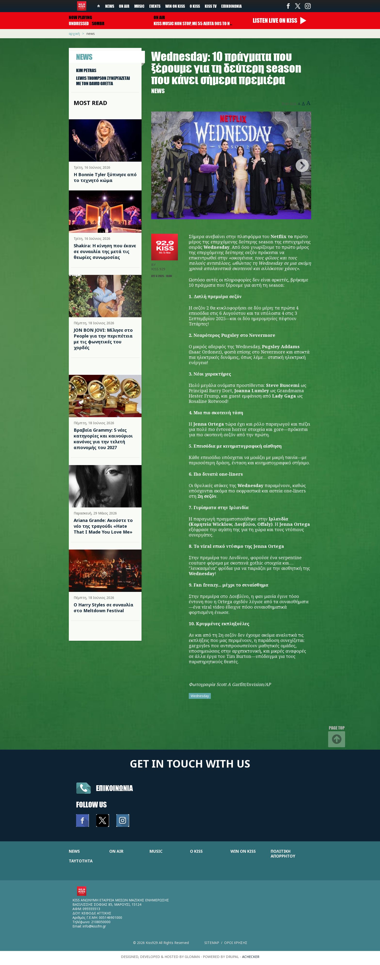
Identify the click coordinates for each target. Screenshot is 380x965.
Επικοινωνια (114, 788)
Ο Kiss (195, 6)
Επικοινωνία (231, 6)
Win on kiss (175, 6)
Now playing (80, 17)
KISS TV (210, 6)
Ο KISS (196, 851)
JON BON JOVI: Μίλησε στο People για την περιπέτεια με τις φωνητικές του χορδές (103, 338)
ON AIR (116, 851)
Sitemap (211, 942)
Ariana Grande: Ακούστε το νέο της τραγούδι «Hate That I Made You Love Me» (103, 526)
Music (139, 6)
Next (302, 165)
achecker (250, 956)
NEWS (74, 851)
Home (99, 6)
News (109, 6)
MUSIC (156, 851)
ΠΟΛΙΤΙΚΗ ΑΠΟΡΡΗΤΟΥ (283, 854)
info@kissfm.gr (94, 926)
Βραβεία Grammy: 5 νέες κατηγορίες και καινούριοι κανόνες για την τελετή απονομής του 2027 (103, 438)
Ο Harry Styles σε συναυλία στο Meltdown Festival (103, 607)
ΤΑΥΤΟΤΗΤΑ (81, 861)
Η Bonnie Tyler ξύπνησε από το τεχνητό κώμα (105, 177)
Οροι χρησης (235, 942)
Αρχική (74, 33)
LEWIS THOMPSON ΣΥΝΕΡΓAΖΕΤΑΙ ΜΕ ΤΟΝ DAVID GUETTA (103, 80)
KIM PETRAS (86, 70)
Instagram (307, 6)
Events (154, 6)
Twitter (297, 6)
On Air (124, 6)
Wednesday (200, 696)
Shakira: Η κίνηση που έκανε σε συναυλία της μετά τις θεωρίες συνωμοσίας (105, 251)
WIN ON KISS (243, 851)
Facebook (288, 6)
